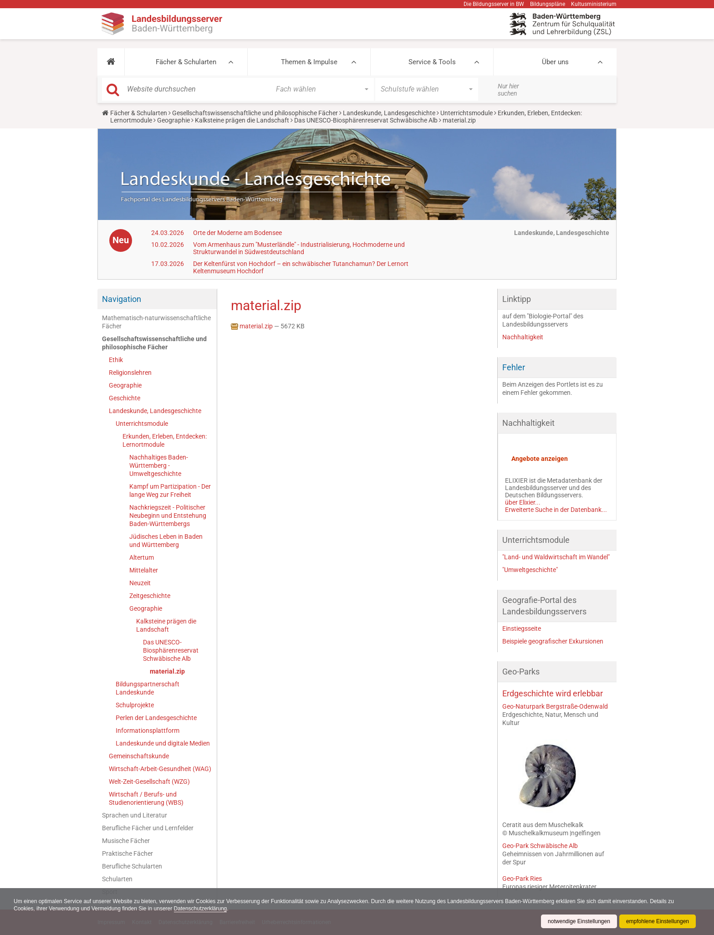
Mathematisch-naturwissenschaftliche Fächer (156, 322)
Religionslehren (130, 372)
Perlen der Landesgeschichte (156, 717)
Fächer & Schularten (186, 62)
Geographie (173, 120)
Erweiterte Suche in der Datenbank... (556, 509)
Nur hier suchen (508, 89)
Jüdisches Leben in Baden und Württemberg (166, 540)
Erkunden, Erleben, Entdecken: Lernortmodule (164, 440)
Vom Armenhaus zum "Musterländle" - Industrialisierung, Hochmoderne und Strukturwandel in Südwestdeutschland (299, 248)
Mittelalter (143, 570)
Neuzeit (140, 583)
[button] (111, 62)
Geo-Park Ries (522, 878)
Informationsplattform (147, 730)
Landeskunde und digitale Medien (163, 743)
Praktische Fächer (127, 853)
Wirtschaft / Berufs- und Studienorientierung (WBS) (146, 798)
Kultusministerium (594, 4)
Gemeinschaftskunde (139, 756)
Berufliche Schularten (132, 866)
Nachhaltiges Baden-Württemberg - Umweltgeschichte (158, 465)
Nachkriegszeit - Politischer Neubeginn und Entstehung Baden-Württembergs (167, 515)
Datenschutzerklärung (200, 908)
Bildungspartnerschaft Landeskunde (147, 688)
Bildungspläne (547, 4)
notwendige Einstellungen (579, 921)
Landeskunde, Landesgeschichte (389, 113)
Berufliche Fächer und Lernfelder (148, 828)
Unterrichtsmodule (466, 113)
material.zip (167, 671)
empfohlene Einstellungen (657, 921)
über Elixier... (523, 502)
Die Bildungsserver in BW (494, 4)
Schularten (117, 879)
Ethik (116, 359)
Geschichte (124, 398)
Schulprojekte (135, 705)
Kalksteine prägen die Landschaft (242, 120)
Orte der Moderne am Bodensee (237, 232)
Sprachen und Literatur (134, 815)
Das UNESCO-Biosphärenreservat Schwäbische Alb (366, 120)
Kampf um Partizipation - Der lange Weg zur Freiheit (170, 490)
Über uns (555, 62)
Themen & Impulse (309, 62)
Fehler (513, 367)
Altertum (141, 557)
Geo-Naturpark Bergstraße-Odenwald (555, 706)
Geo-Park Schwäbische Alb (540, 845)
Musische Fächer (126, 840)
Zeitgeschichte (149, 595)
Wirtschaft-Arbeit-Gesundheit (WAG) (160, 768)
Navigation (121, 299)
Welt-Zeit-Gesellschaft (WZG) (149, 781)
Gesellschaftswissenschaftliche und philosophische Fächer (255, 113)
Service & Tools (432, 62)
